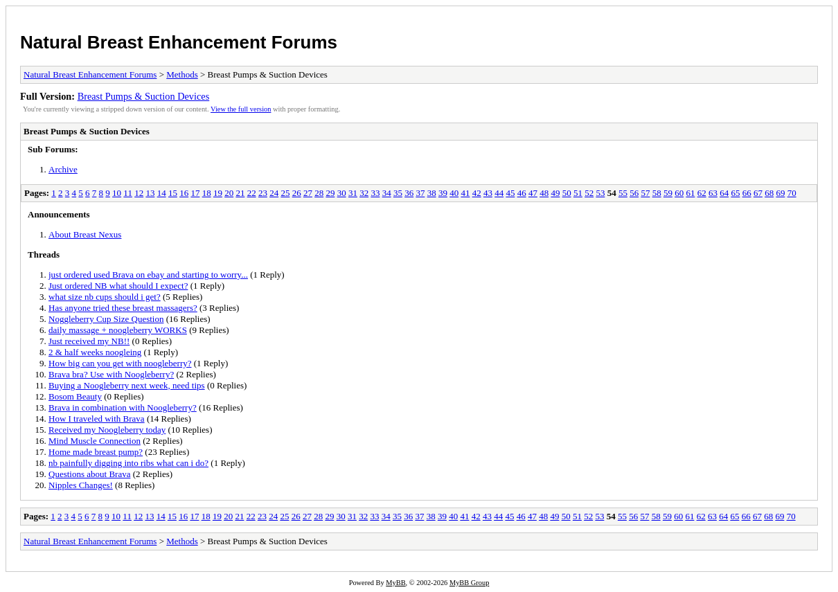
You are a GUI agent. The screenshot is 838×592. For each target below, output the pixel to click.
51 (577, 193)
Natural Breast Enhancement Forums (178, 42)
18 (206, 193)
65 (735, 193)
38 (431, 193)
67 (758, 193)
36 (408, 193)
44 (498, 193)
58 (656, 193)
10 (116, 193)
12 (138, 193)
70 (791, 193)
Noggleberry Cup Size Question (105, 319)
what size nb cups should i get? (104, 296)
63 (712, 193)
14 (161, 193)
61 (690, 193)
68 (769, 193)
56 (634, 193)
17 (194, 193)
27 (307, 193)
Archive (63, 169)
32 (363, 193)
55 (622, 193)
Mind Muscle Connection (94, 441)
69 (780, 193)
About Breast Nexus (84, 234)
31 (352, 193)
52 (589, 193)
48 (544, 193)
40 (453, 193)
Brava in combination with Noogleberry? (122, 407)
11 (127, 193)
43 (487, 193)
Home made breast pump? (95, 452)
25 (284, 193)
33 (375, 193)
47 (532, 193)
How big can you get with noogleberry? (120, 363)
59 (667, 193)
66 (746, 193)
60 (679, 193)
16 (183, 193)
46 (521, 193)
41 (465, 193)
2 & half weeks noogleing (94, 352)
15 (172, 193)
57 (645, 193)
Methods (182, 74)
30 (341, 193)
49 (555, 193)
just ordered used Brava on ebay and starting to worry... (148, 274)
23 (262, 193)
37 (420, 193)
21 (239, 193)
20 (228, 193)
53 (600, 193)
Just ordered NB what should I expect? (118, 285)
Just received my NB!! (89, 341)
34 (386, 193)
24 (273, 193)
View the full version (241, 109)
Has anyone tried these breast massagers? (122, 308)
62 (701, 193)
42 (476, 193)
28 (318, 193)
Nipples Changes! (80, 485)
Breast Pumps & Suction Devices (144, 96)
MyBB (395, 582)
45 (510, 193)
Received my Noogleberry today (107, 429)
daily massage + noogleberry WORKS (117, 330)
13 (149, 193)
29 (330, 193)
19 (217, 193)
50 (566, 193)
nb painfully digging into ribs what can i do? (128, 463)
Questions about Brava (89, 474)
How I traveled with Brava (96, 418)
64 (724, 193)
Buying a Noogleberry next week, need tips (126, 385)
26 (296, 193)
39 (442, 193)
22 (251, 193)
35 (397, 193)
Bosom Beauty (75, 396)
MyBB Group (469, 582)
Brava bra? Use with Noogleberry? (111, 374)
